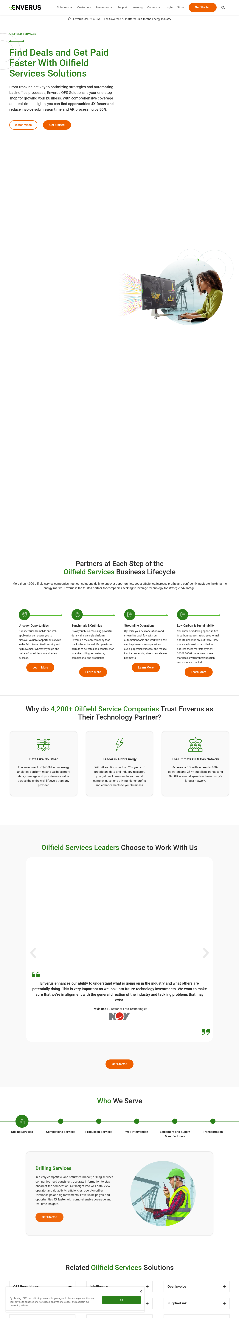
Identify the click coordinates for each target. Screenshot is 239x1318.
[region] (75, 1299)
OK (121, 1300)
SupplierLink (177, 1303)
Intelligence (99, 1286)
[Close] (141, 1291)
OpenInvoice (176, 1286)
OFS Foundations (26, 1286)
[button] (223, 7)
